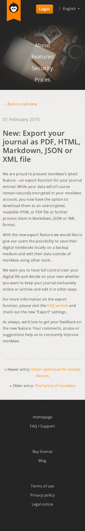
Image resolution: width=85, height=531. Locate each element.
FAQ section (57, 305)
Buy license (43, 451)
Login (44, 9)
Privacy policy (42, 495)
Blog (42, 460)
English (67, 8)
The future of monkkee (55, 385)
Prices (42, 79)
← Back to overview (20, 103)
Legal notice (42, 504)
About (43, 45)
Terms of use (42, 486)
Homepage (42, 417)
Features (42, 56)
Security (42, 68)
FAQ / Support (42, 426)
